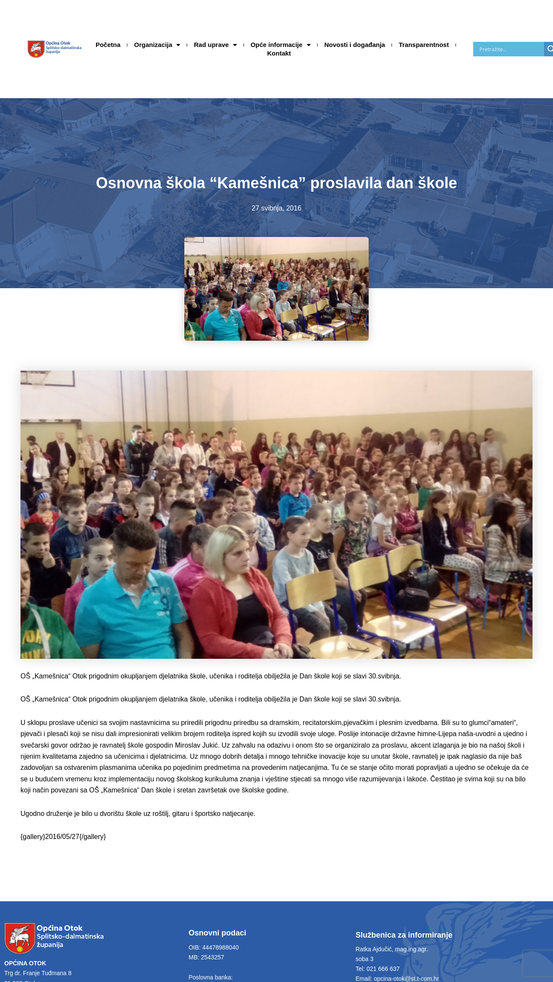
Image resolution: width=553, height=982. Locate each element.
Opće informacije (280, 45)
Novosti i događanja (354, 44)
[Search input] (511, 49)
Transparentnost (424, 44)
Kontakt (279, 53)
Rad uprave (215, 45)
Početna (108, 44)
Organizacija (157, 45)
